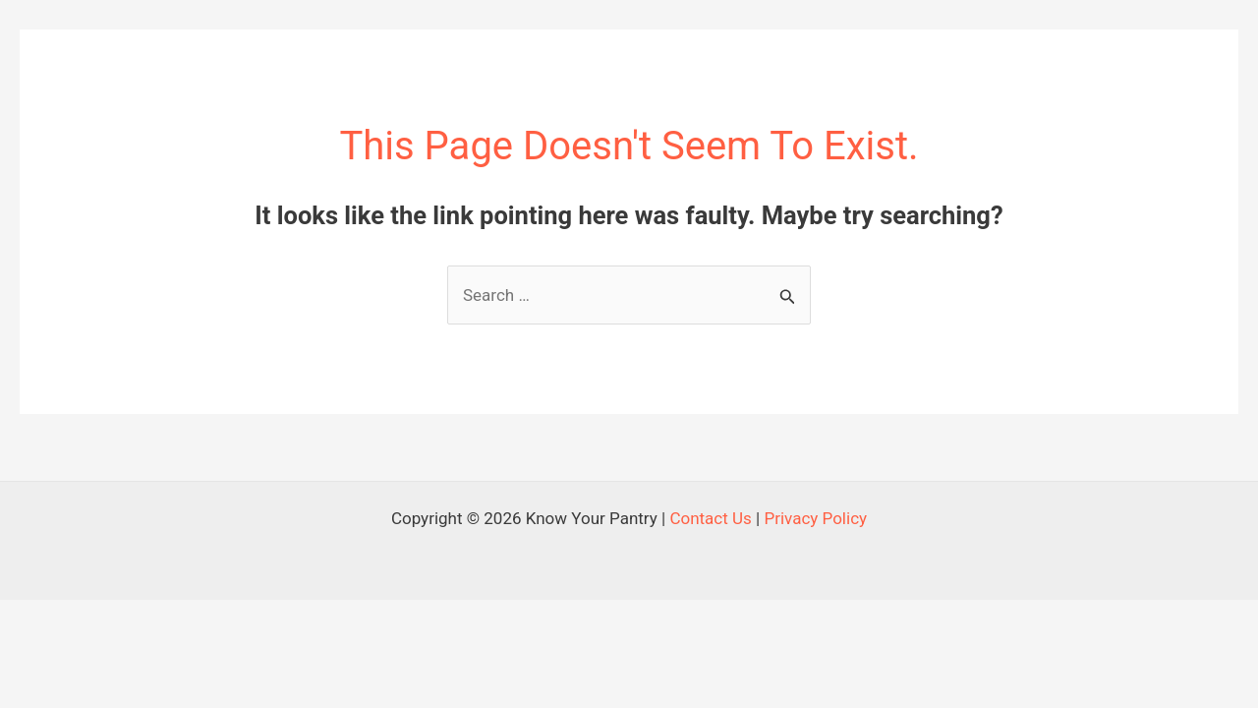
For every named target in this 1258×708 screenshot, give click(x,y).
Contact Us (710, 518)
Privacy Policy (815, 518)
